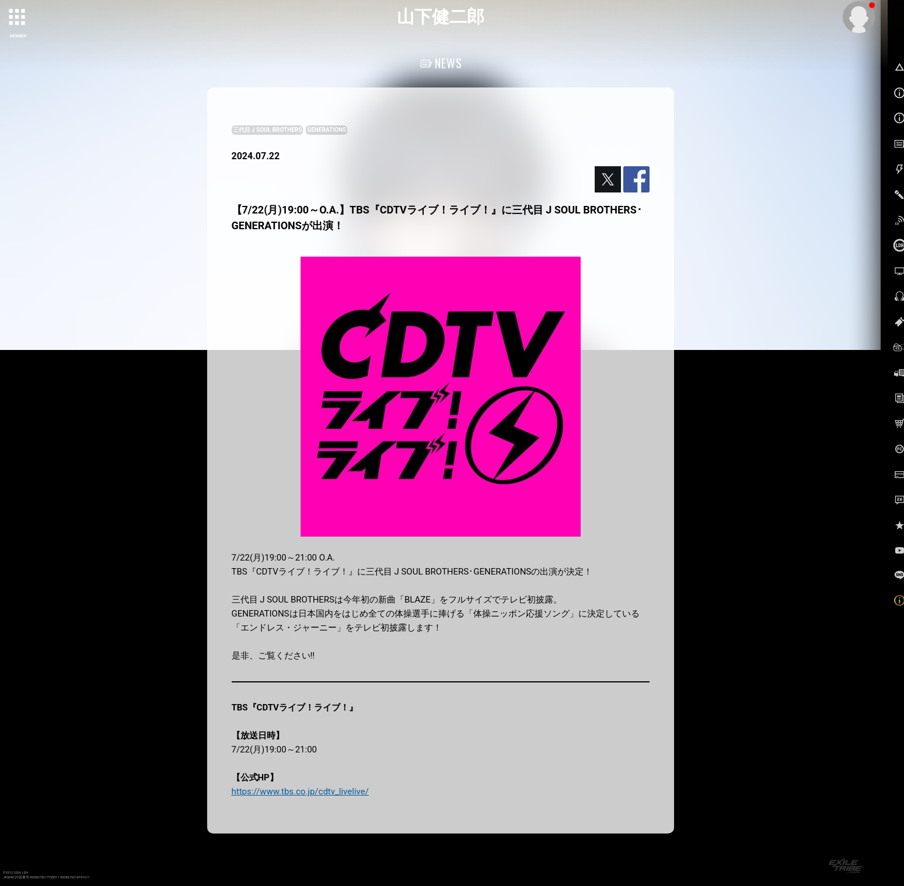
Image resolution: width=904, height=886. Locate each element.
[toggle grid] (18, 18)
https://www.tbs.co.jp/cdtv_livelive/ (300, 791)
